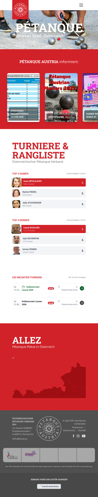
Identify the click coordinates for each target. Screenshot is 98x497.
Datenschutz (69, 430)
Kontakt (82, 430)
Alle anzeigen (77, 277)
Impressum (77, 427)
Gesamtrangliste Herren (76, 220)
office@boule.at (19, 438)
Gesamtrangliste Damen (76, 173)
